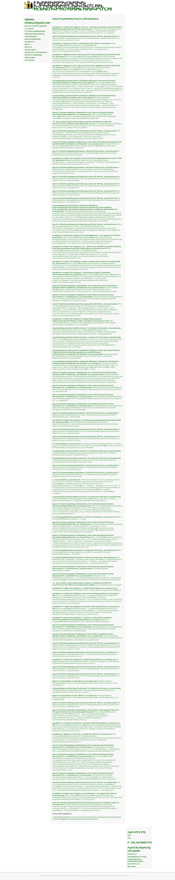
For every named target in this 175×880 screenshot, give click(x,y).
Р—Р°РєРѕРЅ (29, 29)
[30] (119, 817)
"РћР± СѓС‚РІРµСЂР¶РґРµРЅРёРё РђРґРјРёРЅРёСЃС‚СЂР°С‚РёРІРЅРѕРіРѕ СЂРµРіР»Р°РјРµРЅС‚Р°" (82, 620)
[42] (81, 819)
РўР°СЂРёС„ (132, 867)
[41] (79, 819)
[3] (57, 817)
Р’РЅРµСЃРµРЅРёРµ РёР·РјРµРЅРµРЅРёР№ (135, 860)
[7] (63, 817)
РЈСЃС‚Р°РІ (28, 47)
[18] (89, 817)
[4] (58, 817)
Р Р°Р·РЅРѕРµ (29, 60)
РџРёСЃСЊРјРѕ (30, 58)
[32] (56, 819)
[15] (81, 817)
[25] (107, 817)
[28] (114, 817)
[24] (104, 817)
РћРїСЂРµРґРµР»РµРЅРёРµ (34, 34)
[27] (112, 817)
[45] (89, 819)
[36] (66, 819)
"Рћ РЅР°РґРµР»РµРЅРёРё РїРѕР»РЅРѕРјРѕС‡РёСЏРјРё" (83, 569)
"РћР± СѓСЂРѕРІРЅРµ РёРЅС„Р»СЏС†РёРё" (87, 584)
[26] (109, 817)
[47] (94, 819)
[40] (76, 819)
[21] (97, 817)
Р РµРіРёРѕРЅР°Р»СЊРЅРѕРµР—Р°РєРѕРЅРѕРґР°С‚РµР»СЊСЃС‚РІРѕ (72, 5)
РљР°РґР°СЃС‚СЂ (134, 864)
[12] (74, 817)
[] (63, 819)
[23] (102, 817)
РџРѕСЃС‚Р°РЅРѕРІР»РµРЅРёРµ (36, 26)
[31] (53, 819)
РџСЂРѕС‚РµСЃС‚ (30, 50)
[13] (76, 817)
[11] (71, 817)
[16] (84, 817)
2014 (129, 835)
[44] (86, 819)
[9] (67, 817)
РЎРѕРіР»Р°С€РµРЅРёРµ (33, 55)
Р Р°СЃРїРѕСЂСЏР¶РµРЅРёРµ (35, 31)
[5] (60, 817)
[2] (55, 817)
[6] (62, 817)
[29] (117, 817)
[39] (74, 819)
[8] (65, 817)
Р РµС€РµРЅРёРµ (31, 37)
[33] (58, 819)
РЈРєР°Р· (28, 44)
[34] (61, 819)
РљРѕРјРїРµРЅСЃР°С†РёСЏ (137, 857)
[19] (92, 817)
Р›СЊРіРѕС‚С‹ (132, 854)
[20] (94, 817)
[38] (71, 819)
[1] (53, 817)
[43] (84, 819)
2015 (129, 838)
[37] (69, 819)
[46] (91, 819)
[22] (99, 817)
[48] (96, 819)
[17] (86, 817)
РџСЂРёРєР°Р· (30, 42)
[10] (69, 817)
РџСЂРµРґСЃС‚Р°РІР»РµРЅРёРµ (36, 52)
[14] (79, 817)
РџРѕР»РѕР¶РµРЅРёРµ (33, 39)
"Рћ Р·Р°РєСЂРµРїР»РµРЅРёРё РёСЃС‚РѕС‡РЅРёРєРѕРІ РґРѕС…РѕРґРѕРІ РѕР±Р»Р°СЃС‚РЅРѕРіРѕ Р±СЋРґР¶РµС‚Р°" (87, 589)
